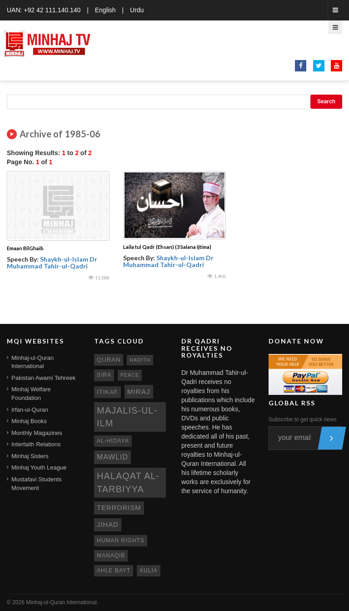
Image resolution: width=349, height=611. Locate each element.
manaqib (111, 555)
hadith (140, 360)
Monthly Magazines (36, 432)
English (105, 10)
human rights (121, 540)
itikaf (107, 392)
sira (104, 375)
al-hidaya (113, 441)
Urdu (137, 10)
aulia (149, 570)
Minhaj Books (29, 421)
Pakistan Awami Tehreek (43, 377)
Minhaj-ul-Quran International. (62, 602)
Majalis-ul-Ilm (127, 417)
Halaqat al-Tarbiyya (128, 482)
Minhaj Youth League (38, 467)
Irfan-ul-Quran (29, 409)
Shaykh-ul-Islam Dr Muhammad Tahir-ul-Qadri (52, 262)
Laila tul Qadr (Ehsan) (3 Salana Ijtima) (167, 247)
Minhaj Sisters (30, 456)
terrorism (119, 507)
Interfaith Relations (35, 444)
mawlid (112, 457)
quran (108, 359)
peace (129, 375)
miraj (138, 391)
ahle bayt (113, 570)
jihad (108, 524)
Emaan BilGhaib (25, 248)
